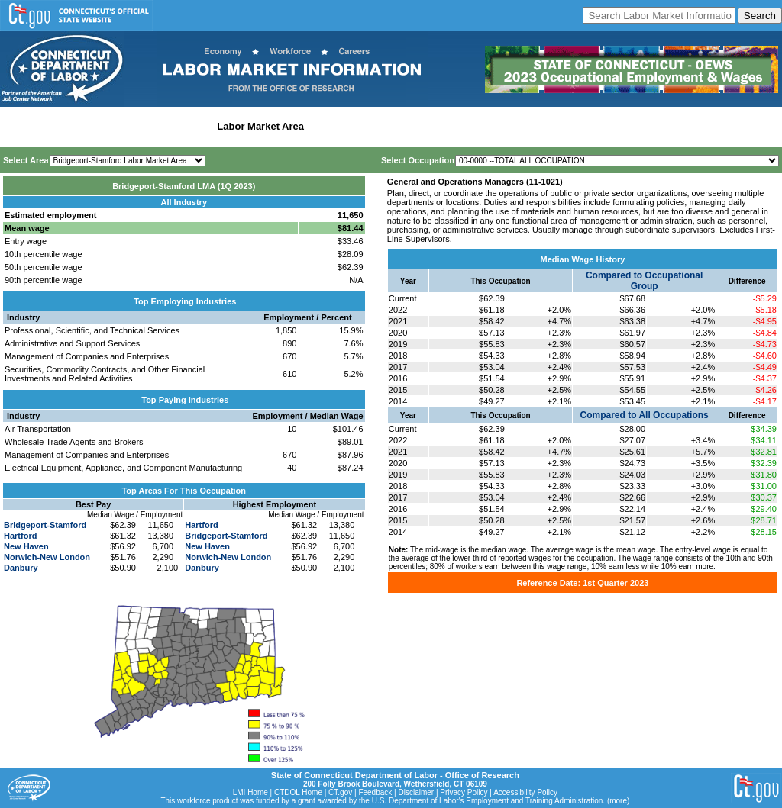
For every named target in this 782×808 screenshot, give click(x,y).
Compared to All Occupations (644, 415)
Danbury (21, 567)
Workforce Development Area (378, 126)
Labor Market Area (260, 126)
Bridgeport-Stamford (45, 525)
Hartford (20, 535)
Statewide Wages (79, 126)
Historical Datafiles (493, 126)
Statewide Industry (167, 126)
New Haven (26, 546)
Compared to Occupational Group (644, 280)
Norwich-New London (47, 557)
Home (18, 126)
